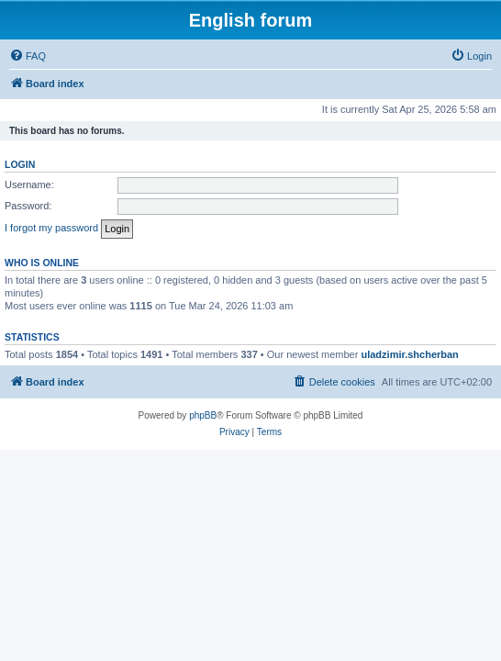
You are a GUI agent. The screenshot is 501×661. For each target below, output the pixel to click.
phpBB (203, 415)
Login (20, 164)
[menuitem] (27, 56)
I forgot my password (51, 227)
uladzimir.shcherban (409, 354)
